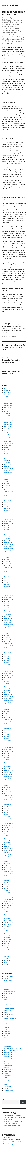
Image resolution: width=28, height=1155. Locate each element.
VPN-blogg (7, 1088)
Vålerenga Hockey (7, 1144)
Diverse (6, 1002)
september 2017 (8, 574)
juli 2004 (6, 907)
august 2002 (7, 943)
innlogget (12, 347)
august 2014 (7, 652)
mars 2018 (7, 561)
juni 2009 (6, 783)
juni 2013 (6, 681)
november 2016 (8, 595)
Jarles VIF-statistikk (10, 1018)
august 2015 (7, 627)
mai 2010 (6, 760)
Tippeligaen (7, 1071)
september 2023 (8, 424)
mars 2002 (7, 952)
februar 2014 (7, 665)
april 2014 (6, 660)
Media (5, 1029)
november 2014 (8, 646)
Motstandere (7, 1031)
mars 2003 (7, 935)
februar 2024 (7, 415)
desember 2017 (8, 567)
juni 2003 (6, 928)
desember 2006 (8, 846)
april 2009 (7, 787)
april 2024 (7, 411)
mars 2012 (7, 713)
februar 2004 (7, 918)
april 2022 (7, 458)
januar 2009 (7, 793)
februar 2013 (7, 690)
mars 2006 (7, 865)
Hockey (6, 1012)
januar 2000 (7, 962)
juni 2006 (6, 859)
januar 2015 (7, 641)
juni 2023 (6, 430)
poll (5, 1039)
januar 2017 (7, 591)
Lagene (6, 1025)
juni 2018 (6, 555)
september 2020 (8, 498)
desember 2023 (8, 418)
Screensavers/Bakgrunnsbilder (13, 1048)
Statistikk (6, 1067)
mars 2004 (7, 916)
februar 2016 (7, 614)
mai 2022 (6, 456)
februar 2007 (7, 842)
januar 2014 (7, 667)
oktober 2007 (8, 825)
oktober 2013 (7, 673)
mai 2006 (6, 861)
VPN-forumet (6, 1137)
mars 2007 (7, 840)
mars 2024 (7, 413)
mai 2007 (6, 836)
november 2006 (8, 848)
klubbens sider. (16, 163)
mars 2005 (7, 890)
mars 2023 (7, 437)
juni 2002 (6, 945)
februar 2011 (7, 741)
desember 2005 (8, 871)
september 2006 (8, 852)
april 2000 (7, 960)
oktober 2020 (8, 496)
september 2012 (8, 700)
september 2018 (8, 548)
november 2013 (8, 671)
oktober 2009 (8, 774)
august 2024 (7, 407)
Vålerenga (7, 1082)
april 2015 (6, 635)
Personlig (6, 1035)
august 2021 (7, 475)
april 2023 (7, 434)
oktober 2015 (7, 622)
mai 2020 (6, 506)
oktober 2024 (8, 403)
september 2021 (8, 472)
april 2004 (7, 914)
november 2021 (8, 468)
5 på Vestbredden (9, 976)
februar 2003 (7, 937)
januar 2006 (7, 869)
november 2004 (8, 899)
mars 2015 (7, 637)
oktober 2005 (8, 876)
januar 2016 (7, 616)
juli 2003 (6, 926)
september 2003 (8, 922)
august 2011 (7, 728)
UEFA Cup (6, 1077)
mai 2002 (6, 947)
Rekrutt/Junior (8, 1044)
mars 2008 (7, 814)
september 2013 (8, 675)
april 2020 (7, 508)
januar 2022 (7, 464)
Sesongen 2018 (8, 1058)
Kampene (6, 1020)
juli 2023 (6, 428)
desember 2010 (8, 745)
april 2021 (6, 483)
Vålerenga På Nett (10, 5)
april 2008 (7, 812)
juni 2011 (6, 732)
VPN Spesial (7, 1086)
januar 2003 (7, 939)
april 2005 (7, 888)
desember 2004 (8, 897)
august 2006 (7, 855)
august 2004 (7, 905)
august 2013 (7, 677)
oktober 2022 (8, 445)
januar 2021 (7, 489)
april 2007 (7, 838)
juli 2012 (6, 705)
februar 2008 (7, 817)
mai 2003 (6, 930)
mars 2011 (6, 738)
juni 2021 (6, 479)
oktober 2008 (8, 800)
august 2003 (7, 924)
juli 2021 (6, 477)
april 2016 (6, 610)
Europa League (8, 1004)
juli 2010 (6, 755)
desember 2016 (8, 593)
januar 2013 (7, 692)
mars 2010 (7, 764)
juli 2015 (6, 629)
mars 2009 (7, 789)
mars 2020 (7, 510)
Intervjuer (7, 1016)
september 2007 (8, 827)
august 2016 (7, 601)
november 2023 (8, 420)
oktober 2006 (8, 850)
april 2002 (7, 949)
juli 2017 (6, 578)
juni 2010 (6, 757)
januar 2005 (7, 895)
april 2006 (7, 863)
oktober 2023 (8, 422)
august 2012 (7, 703)
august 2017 (7, 576)
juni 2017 (6, 580)
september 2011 (8, 726)
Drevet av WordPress (17, 1152)
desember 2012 (8, 694)
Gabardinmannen (9, 1008)
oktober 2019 (7, 521)
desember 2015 (8, 618)
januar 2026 (7, 388)
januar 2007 (7, 844)
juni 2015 (6, 631)
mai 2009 (6, 785)
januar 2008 (7, 819)
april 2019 (6, 534)
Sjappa (6, 1061)
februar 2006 (7, 867)
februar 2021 (7, 487)
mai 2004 (6, 911)
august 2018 (7, 551)
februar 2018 (7, 563)
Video (5, 1084)
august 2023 (7, 426)
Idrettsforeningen (9, 1014)
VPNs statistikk (8, 1090)
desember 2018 (8, 542)
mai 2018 (6, 557)
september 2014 (8, 650)
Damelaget (7, 999)
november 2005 (8, 874)
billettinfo (7, 989)
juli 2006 (6, 857)
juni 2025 (6, 396)
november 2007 (8, 823)
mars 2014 (7, 662)
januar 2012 (7, 717)
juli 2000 (6, 956)
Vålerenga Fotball (7, 1139)
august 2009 (7, 779)
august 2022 (7, 449)
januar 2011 (7, 743)
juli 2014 (6, 654)
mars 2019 (7, 536)
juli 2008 (6, 806)
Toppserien (7, 1073)
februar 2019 (7, 538)
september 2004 (8, 903)
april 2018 (6, 559)
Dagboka (13, 336)
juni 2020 (6, 504)
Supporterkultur (8, 1069)
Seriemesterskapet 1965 (11, 1050)
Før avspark (7, 1006)
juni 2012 (6, 707)
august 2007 (7, 829)
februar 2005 (7, 893)
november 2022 (8, 443)
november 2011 (8, 722)
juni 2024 (6, 409)
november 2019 (8, 519)
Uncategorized (8, 1080)
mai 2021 (6, 481)
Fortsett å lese (7, 43)
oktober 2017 (7, 572)
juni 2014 (6, 656)
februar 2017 (7, 589)
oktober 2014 (7, 648)
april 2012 (6, 711)
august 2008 (7, 804)
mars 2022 (7, 460)
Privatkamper (8, 1042)
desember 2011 (8, 719)
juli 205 (6, 964)
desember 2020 (8, 491)
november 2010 (8, 747)
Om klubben (7, 1033)
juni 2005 (6, 884)
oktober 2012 (7, 698)
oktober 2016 (7, 597)
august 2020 (7, 500)
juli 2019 (6, 527)
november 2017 (8, 570)
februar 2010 (7, 766)
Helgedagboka (8, 1010)
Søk (3, 1099)
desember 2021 (8, 466)
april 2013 (6, 686)
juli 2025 (6, 394)
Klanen (4, 1146)
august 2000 (7, 954)
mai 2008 (6, 810)
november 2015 (8, 620)
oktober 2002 (8, 941)
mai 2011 (6, 734)
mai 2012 (6, 709)
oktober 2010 (7, 749)
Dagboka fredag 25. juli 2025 (12, 1125)
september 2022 (8, 447)
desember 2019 (8, 517)
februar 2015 (7, 639)
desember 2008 (8, 795)
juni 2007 (6, 833)
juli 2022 (6, 451)
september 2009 (8, 776)
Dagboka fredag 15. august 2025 (13, 1121)
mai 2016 (6, 608)
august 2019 (7, 525)
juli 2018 (6, 553)
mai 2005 (6, 886)
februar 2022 (7, 462)
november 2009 (8, 772)
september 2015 (8, 624)
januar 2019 (7, 540)
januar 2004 (7, 920)
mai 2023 (6, 432)
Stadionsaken (8, 1065)
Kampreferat (7, 1023)
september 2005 (8, 878)
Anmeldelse (7, 983)
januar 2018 (7, 565)
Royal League (7, 1046)
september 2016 (8, 599)
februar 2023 (7, 439)
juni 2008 (6, 808)
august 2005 (7, 880)
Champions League (9, 991)
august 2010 (7, 753)
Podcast (6, 1037)
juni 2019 (6, 529)
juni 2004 (6, 909)
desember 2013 (8, 669)
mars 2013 (7, 688)
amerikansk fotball (9, 980)
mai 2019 (6, 532)
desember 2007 (8, 821)
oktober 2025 (8, 390)
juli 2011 (6, 730)
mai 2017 (6, 582)
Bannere (6, 985)
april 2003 (7, 933)
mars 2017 (7, 586)
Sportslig (6, 1063)
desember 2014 (8, 643)
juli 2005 (6, 882)
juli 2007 (6, 831)
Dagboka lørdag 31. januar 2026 (13, 1115)
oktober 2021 (7, 470)
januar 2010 (7, 768)
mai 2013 (6, 684)
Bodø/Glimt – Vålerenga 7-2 (12, 1123)
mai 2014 (6, 658)
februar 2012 (7, 715)
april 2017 (6, 584)
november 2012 (8, 696)
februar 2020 (7, 513)
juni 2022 (6, 453)
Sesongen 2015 (8, 1052)
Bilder (5, 987)
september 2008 (8, 802)
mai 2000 (6, 958)
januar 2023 (7, 441)
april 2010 (6, 762)
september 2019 (8, 523)
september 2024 (8, 405)
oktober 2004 (8, 901)
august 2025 (7, 392)
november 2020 (8, 494)
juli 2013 (6, 679)
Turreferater (7, 1075)
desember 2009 (8, 770)
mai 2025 (6, 399)
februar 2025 (7, 401)
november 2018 (8, 544)
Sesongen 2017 (8, 1056)
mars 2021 (7, 485)
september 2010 (8, 751)
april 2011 (6, 736)
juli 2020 (6, 502)
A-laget (6, 978)
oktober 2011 (7, 724)
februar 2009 (7, 791)
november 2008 (8, 798)
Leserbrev (6, 1027)
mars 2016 (7, 612)
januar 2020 (7, 515)
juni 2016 (6, 605)
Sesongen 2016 (8, 1054)
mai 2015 (6, 633)
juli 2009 (6, 781)
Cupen (5, 995)
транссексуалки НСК (8, 286)
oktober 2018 (7, 546)
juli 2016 (6, 603)
